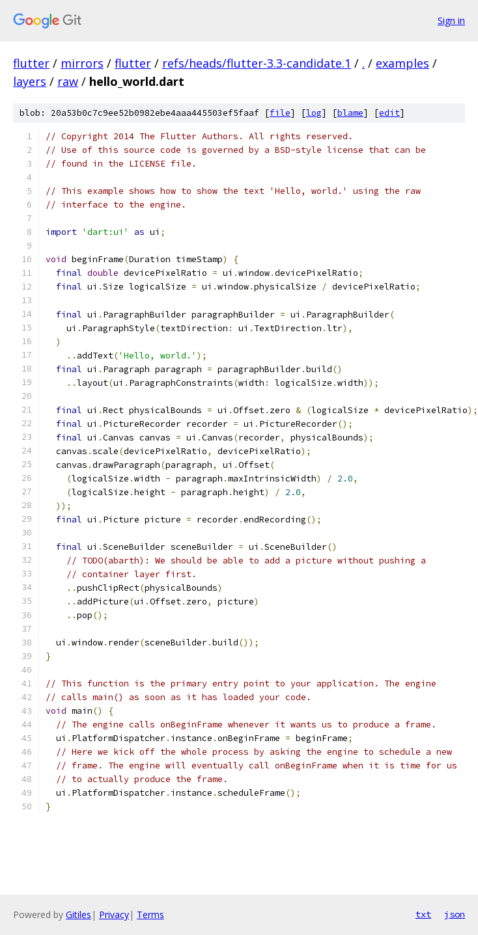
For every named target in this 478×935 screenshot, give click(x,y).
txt (423, 914)
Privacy (114, 914)
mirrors (82, 63)
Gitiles (78, 914)
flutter (31, 63)
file (280, 112)
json (454, 914)
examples (402, 63)
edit (389, 112)
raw (67, 81)
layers (29, 81)
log (314, 112)
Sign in (451, 20)
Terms (150, 914)
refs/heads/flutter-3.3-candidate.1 (256, 63)
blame (350, 112)
